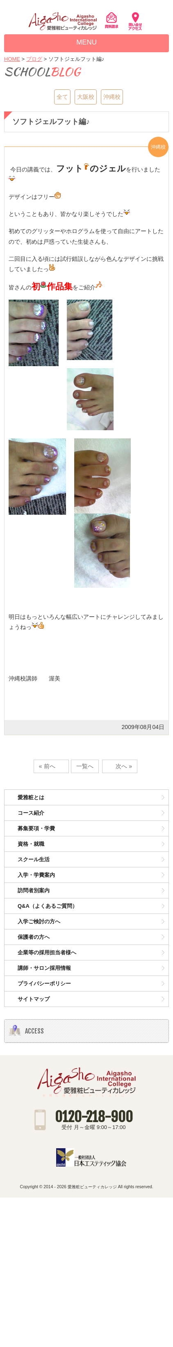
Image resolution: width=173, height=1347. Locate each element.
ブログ (34, 59)
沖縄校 (112, 96)
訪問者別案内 (34, 890)
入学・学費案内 (36, 875)
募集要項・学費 (36, 828)
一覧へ (84, 766)
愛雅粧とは (31, 797)
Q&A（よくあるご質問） (47, 906)
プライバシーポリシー (44, 983)
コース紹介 (31, 813)
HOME (12, 59)
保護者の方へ (34, 937)
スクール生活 (34, 859)
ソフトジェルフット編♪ (51, 121)
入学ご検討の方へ (39, 921)
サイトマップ (34, 999)
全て (62, 96)
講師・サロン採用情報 (44, 968)
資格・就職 (31, 844)
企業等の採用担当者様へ (47, 952)
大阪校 (85, 96)
